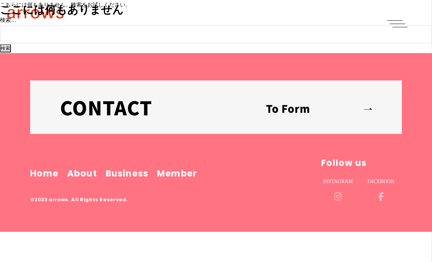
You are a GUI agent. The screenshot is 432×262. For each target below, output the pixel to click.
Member (177, 173)
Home (44, 173)
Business (127, 173)
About (82, 173)
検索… (8, 20)
